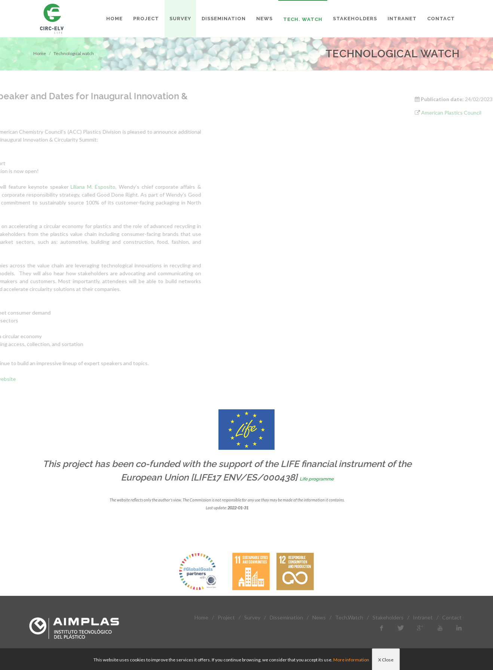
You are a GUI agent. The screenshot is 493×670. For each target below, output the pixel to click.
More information (351, 660)
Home (39, 53)
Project (226, 617)
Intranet (423, 617)
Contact (452, 617)
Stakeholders (388, 617)
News (319, 617)
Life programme (317, 479)
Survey (252, 617)
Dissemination (286, 617)
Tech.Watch (349, 617)
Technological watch (73, 53)
